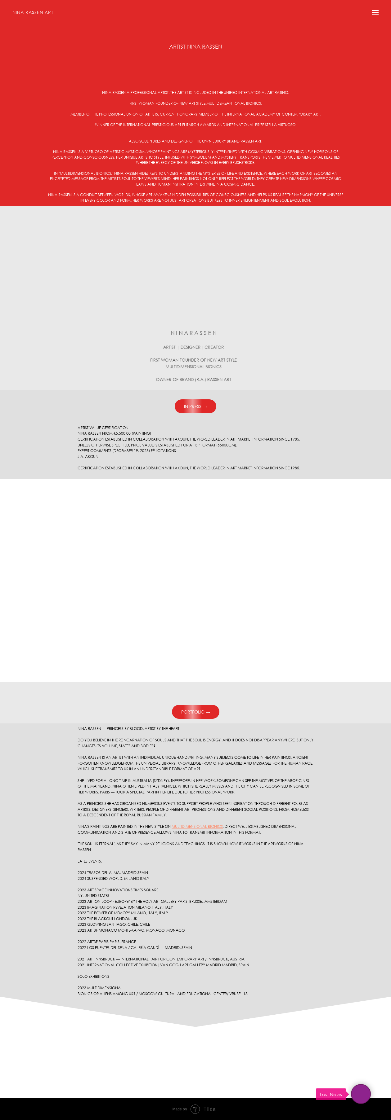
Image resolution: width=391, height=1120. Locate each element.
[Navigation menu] (375, 12)
